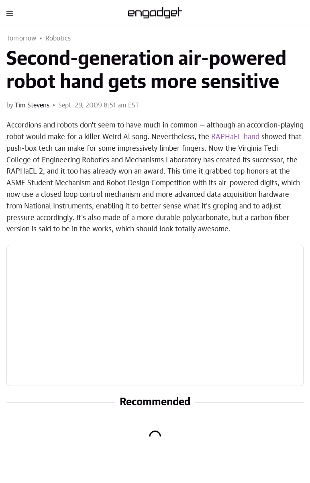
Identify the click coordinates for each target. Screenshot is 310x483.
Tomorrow (21, 38)
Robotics (58, 38)
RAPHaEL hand (235, 137)
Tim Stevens (32, 105)
